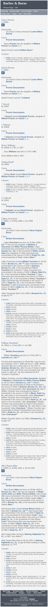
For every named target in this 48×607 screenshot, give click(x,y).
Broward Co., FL (39, 293)
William (8, 118)
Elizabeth (26, 116)
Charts (35, 11)
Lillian (30, 378)
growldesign (24, 605)
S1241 (8, 560)
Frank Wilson (31, 509)
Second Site (24, 604)
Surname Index (15, 11)
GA (2, 245)
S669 (8, 321)
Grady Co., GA (38, 255)
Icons (20, 14)
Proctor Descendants (15, 40)
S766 (8, 303)
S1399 (8, 327)
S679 (8, 307)
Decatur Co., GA (8, 251)
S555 (8, 309)
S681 (8, 325)
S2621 (8, 331)
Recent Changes (26, 11)
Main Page (4, 11)
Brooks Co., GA (15, 264)
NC (34, 152)
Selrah (26, 210)
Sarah (16, 46)
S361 (8, 333)
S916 (8, 329)
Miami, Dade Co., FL (25, 524)
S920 (8, 568)
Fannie (26, 137)
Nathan (26, 50)
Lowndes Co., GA (9, 358)
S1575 (8, 313)
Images (14, 14)
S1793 (8, 576)
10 (17, 289)
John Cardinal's (17, 604)
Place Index (27, 14)
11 (10, 295)
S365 (8, 432)
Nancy (28, 174)
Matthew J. (13, 380)
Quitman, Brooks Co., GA (12, 368)
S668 (8, 58)
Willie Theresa (24, 247)
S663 (8, 311)
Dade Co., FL (7, 279)
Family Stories (5, 14)
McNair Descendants (15, 239)
